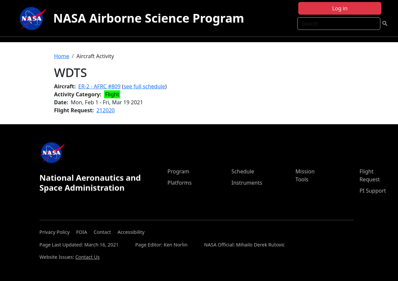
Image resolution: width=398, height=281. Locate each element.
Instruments (246, 182)
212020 (105, 110)
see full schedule (144, 86)
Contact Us (87, 257)
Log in (339, 8)
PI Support (372, 190)
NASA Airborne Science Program (148, 18)
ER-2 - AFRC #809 (99, 86)
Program (178, 171)
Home (61, 56)
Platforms (179, 182)
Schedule (242, 171)
